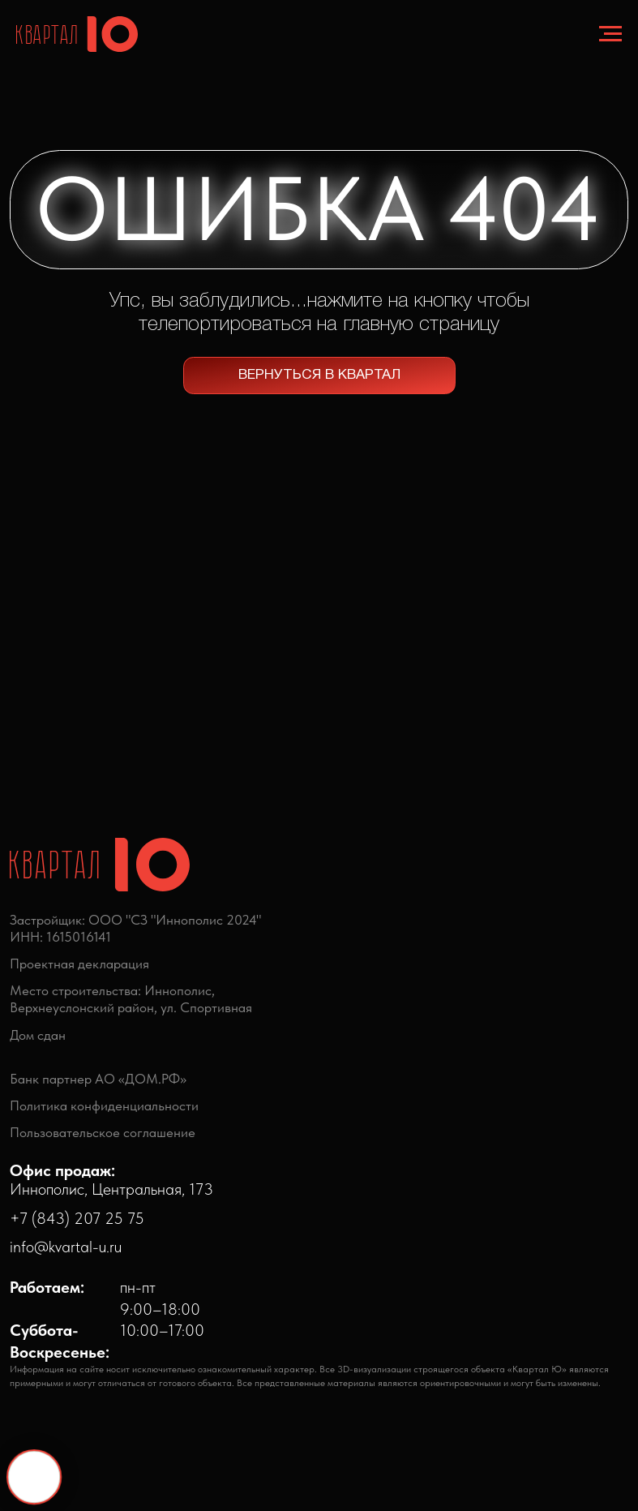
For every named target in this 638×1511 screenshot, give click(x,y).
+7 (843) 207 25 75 (77, 1218)
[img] (235, 1292)
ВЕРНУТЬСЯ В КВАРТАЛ (319, 375)
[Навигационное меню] (610, 34)
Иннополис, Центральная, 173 (111, 1180)
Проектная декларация (79, 963)
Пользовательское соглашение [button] (102, 1132)
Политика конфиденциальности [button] (104, 1105)
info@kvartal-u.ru (66, 1246)
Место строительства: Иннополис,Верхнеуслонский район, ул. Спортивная (131, 998)
